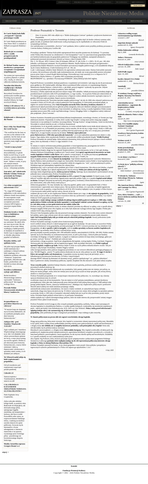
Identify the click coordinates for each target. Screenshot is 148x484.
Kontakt (74, 466)
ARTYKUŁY (28, 21)
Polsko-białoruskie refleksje (128, 50)
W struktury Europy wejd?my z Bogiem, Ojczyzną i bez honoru (129, 94)
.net (63, 2)
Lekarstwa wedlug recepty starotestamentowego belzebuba (129, 35)
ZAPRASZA (81, 2)
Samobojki (122, 86)
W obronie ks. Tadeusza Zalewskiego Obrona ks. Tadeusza (130, 177)
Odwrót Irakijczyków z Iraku (129, 65)
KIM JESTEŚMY (11, 21)
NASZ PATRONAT (92, 21)
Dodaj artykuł (138, 5)
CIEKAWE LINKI (59, 21)
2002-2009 (75, 21)
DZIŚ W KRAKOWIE (115, 21)
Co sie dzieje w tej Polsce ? (127, 157)
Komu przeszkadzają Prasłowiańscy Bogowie (126, 149)
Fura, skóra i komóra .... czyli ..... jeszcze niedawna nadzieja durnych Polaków (131, 197)
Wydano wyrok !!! (124, 140)
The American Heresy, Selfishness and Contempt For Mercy (130, 186)
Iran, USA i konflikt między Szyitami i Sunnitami (128, 125)
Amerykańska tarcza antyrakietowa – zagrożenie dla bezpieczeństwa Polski (129, 105)
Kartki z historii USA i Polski (128, 79)
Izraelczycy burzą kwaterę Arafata (131, 133)
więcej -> (5, 452)
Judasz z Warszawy (125, 57)
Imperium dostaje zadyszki (128, 43)
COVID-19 (42, 21)
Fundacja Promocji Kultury (74, 470)
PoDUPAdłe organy (125, 72)
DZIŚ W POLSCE (136, 21)
